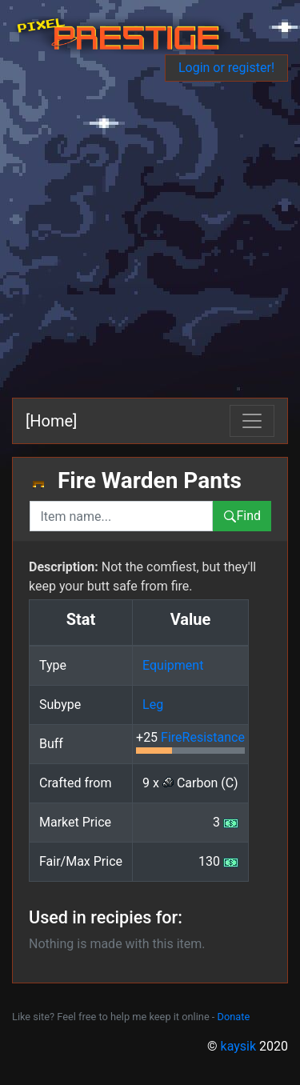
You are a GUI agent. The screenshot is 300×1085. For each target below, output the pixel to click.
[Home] (51, 420)
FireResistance (203, 737)
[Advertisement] (150, 240)
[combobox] (121, 516)
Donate (234, 1017)
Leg (152, 704)
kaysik (239, 1046)
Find (242, 515)
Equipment (172, 665)
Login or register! (226, 67)
